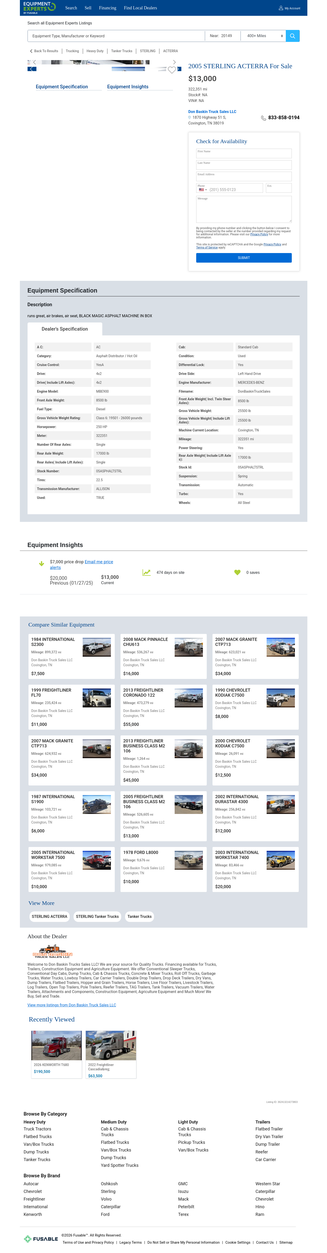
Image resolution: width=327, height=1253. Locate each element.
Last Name (204, 162)
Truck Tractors (37, 1128)
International (36, 1206)
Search (71, 8)
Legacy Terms (131, 1242)
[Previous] (36, 62)
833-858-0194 (280, 117)
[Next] (173, 62)
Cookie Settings (238, 1242)
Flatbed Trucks (38, 1136)
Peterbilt (186, 1206)
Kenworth (33, 1214)
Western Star (267, 1183)
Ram (259, 1214)
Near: (214, 36)
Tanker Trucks (121, 51)
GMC (183, 1183)
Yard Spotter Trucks (119, 1165)
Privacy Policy (259, 234)
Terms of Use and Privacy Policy (88, 1242)
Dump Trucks (36, 1151)
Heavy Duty (95, 51)
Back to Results (46, 51)
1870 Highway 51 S (206, 117)
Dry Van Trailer (269, 1136)
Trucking (72, 51)
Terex (183, 1214)
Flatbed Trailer (269, 1128)
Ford (105, 1214)
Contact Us (265, 1242)
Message (203, 198)
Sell (88, 8)
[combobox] (203, 190)
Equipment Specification (62, 87)
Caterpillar (110, 1206)
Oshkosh (109, 1183)
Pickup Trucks (191, 1142)
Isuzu (183, 1191)
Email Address (206, 174)
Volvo (106, 1199)
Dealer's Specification (65, 329)
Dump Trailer (267, 1144)
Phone (201, 185)
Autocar (31, 1183)
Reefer (261, 1151)
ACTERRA (170, 51)
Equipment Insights (127, 87)
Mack (183, 1199)
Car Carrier (265, 1159)
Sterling (108, 1191)
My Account (292, 8)
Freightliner (34, 1199)
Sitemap (286, 1242)
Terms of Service (207, 247)
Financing (107, 8)
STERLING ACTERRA (49, 916)
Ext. (269, 185)
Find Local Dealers (140, 8)
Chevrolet (33, 1191)
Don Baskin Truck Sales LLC (212, 111)
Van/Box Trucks (39, 1144)
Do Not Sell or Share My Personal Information (183, 1242)
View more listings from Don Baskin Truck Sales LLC (72, 1005)
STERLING (147, 51)
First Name (204, 151)
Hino (259, 1206)
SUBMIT (244, 258)
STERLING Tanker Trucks (97, 916)
